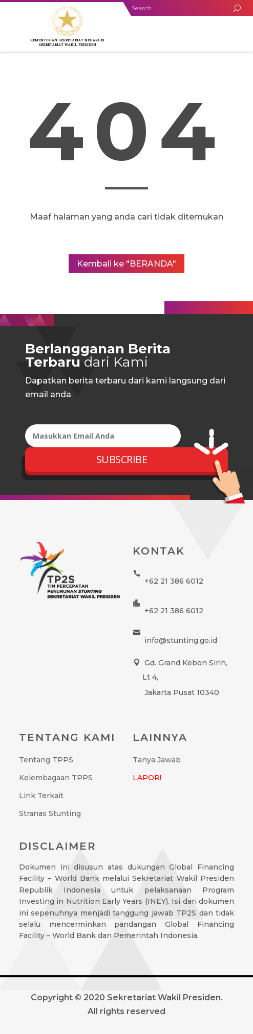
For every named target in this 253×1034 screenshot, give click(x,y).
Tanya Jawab (157, 759)
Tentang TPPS (46, 759)
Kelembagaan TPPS (56, 777)
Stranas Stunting (50, 813)
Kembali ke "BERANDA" (126, 264)
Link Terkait (41, 795)
